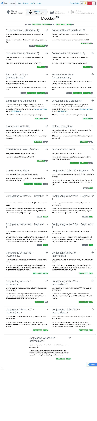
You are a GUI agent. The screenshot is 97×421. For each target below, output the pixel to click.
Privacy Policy (74, 3)
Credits (33, 3)
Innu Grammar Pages (40, 109)
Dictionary (26, 3)
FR (93, 3)
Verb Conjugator (16, 111)
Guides (39, 3)
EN (89, 3)
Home (19, 3)
